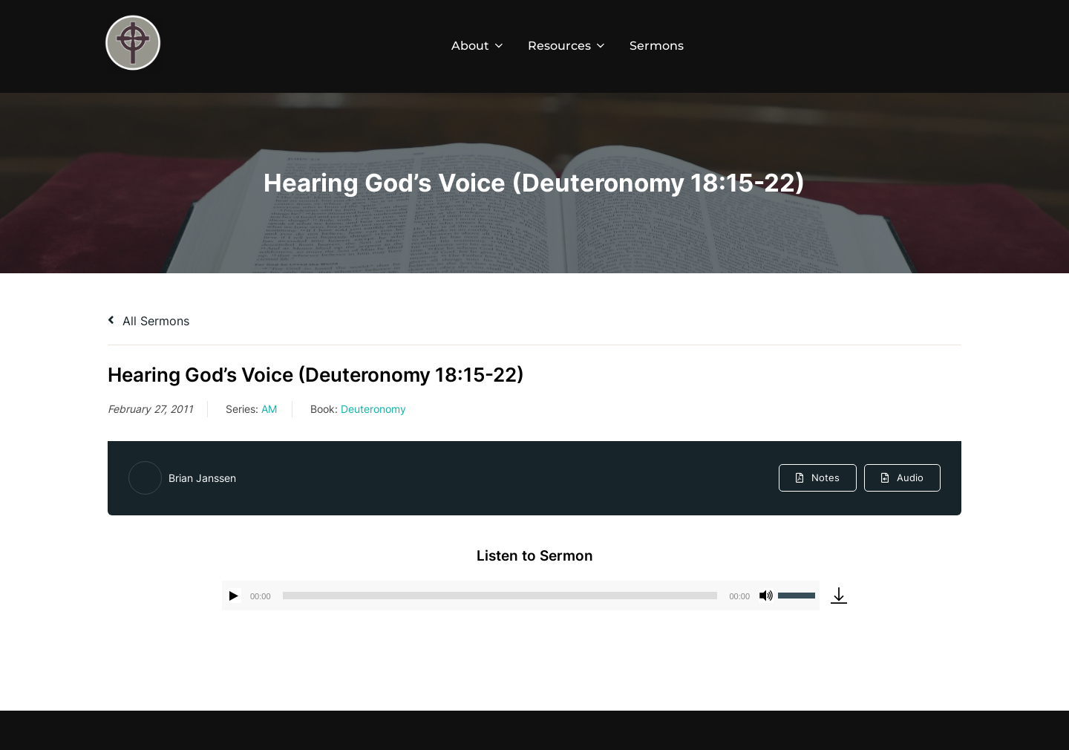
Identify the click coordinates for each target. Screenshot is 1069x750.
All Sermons (148, 320)
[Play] (233, 595)
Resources (567, 46)
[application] (521, 595)
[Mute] (766, 595)
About (478, 46)
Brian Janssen (202, 478)
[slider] (500, 595)
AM (269, 408)
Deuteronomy (373, 408)
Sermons (657, 46)
